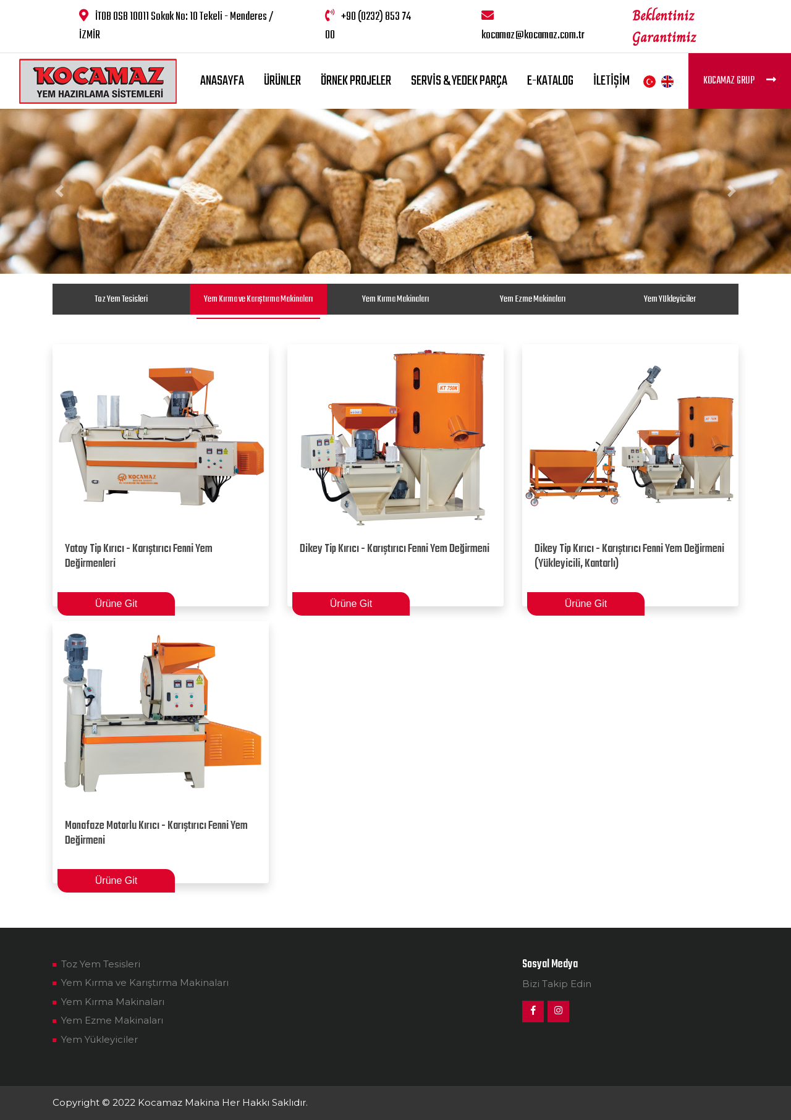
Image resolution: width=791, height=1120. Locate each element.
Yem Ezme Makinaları (532, 299)
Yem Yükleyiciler (670, 299)
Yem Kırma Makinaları (395, 299)
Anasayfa (222, 80)
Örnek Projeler (356, 80)
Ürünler (282, 80)
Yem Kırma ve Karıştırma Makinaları (258, 299)
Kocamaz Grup (739, 81)
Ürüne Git (116, 603)
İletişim (611, 80)
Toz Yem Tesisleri (121, 299)
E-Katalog (550, 80)
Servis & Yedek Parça (459, 80)
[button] (59, 191)
